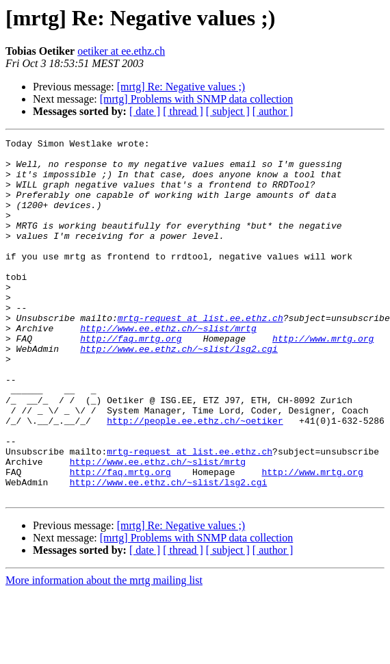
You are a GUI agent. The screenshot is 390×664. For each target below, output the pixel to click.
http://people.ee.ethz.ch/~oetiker (195, 478)
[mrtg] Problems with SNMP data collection (196, 99)
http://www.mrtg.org (323, 379)
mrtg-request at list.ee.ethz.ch (200, 354)
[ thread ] (183, 111)
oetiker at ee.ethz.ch (121, 51)
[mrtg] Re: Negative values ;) (181, 86)
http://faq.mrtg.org (130, 379)
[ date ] (144, 111)
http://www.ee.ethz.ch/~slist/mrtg (168, 367)
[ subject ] (228, 111)
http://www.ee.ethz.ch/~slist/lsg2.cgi (179, 391)
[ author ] (273, 111)
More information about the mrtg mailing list (104, 652)
